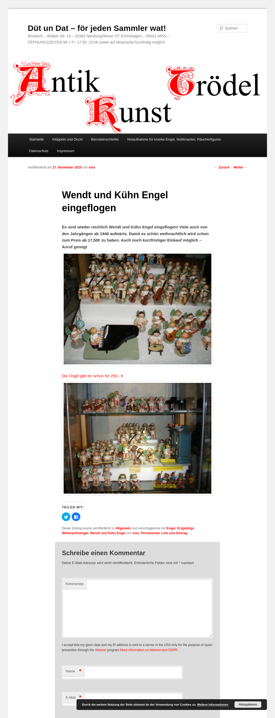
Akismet (100, 650)
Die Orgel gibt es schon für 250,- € (92, 376)
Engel (171, 528)
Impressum (65, 151)
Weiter (240, 167)
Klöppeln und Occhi (67, 139)
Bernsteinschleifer (105, 139)
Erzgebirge (185, 528)
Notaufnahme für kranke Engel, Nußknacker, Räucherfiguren (174, 139)
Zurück (222, 167)
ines (92, 167)
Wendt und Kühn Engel (108, 533)
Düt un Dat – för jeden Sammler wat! (97, 28)
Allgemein (123, 528)
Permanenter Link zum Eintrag (164, 533)
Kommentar (75, 584)
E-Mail (73, 698)
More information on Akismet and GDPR (148, 650)
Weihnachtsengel (75, 533)
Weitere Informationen (212, 704)
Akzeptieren (248, 704)
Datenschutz (38, 151)
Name (73, 671)
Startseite (36, 139)
